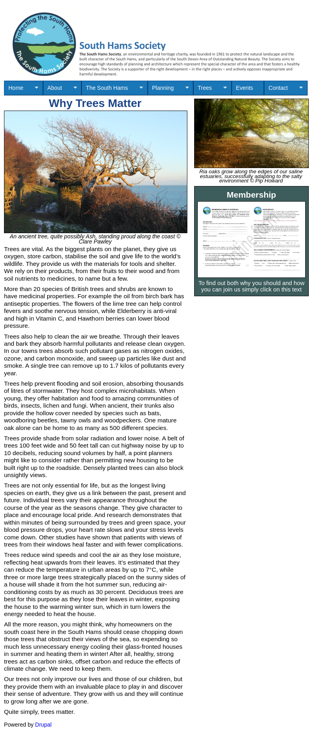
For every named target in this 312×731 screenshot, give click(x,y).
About (60, 90)
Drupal (43, 724)
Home (21, 90)
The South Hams (112, 90)
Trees (210, 90)
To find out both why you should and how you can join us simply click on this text (251, 286)
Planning (168, 90)
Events (244, 88)
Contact (283, 90)
